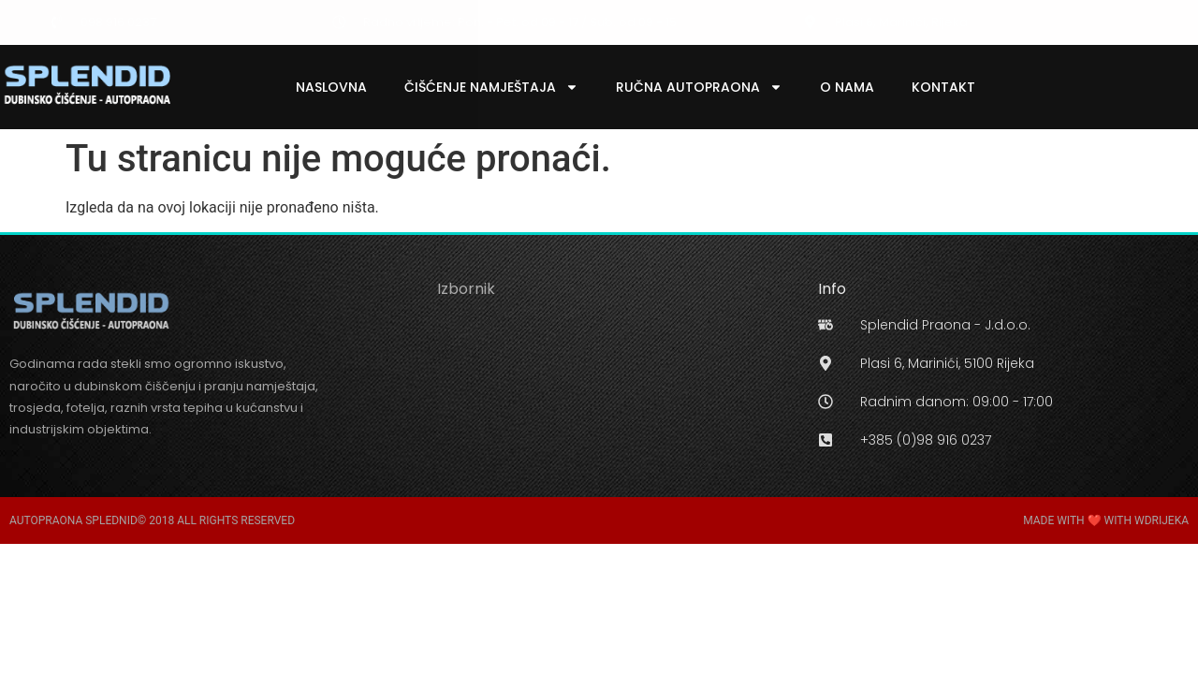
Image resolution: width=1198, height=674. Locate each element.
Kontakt (943, 87)
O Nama (847, 87)
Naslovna (331, 87)
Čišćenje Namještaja (491, 87)
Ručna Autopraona (699, 87)
